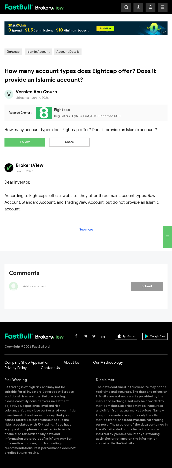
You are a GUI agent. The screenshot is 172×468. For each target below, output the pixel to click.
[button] (150, 7)
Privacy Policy (15, 368)
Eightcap (13, 52)
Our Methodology (108, 362)
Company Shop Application (26, 362)
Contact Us (50, 368)
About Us (71, 362)
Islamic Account (38, 52)
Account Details (67, 52)
